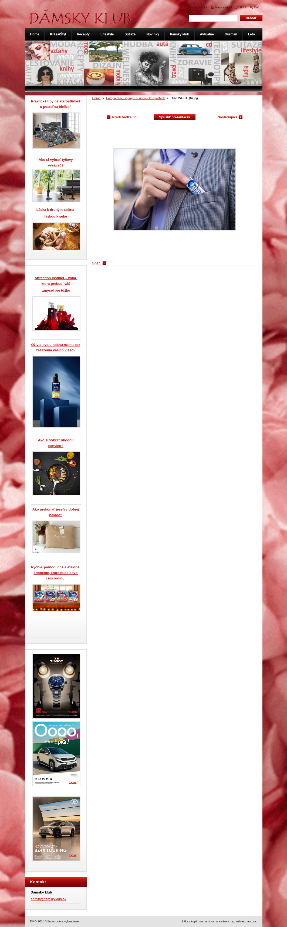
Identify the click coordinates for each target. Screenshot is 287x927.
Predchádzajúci (125, 117)
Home (96, 98)
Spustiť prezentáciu (174, 117)
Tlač (256, 7)
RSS (243, 7)
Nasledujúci (227, 117)
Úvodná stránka (197, 7)
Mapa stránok (224, 7)
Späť (96, 263)
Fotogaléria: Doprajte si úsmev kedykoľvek (135, 98)
